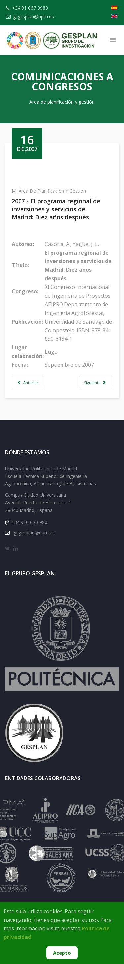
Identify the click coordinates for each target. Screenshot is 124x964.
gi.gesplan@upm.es (33, 16)
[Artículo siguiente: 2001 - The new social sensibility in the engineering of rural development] (95, 382)
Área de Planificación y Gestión (52, 191)
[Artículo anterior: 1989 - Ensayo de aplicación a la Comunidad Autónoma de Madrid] (27, 382)
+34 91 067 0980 (30, 8)
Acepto (62, 952)
